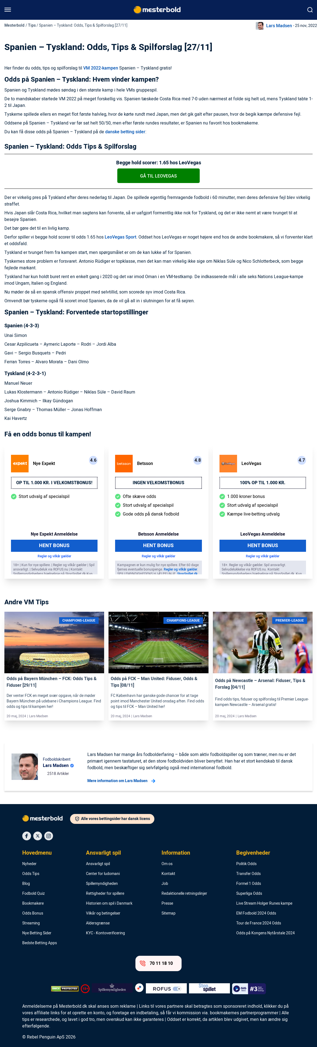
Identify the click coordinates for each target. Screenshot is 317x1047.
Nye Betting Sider (36, 933)
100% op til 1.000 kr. (262, 483)
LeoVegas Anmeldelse (262, 534)
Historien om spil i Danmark (109, 903)
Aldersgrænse (98, 923)
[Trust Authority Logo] (112, 988)
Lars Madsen (279, 26)
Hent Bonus (54, 545)
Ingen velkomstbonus (158, 483)
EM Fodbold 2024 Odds (256, 913)
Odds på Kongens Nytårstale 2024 (265, 933)
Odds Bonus (32, 913)
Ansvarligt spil (103, 853)
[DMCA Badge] (65, 988)
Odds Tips (30, 874)
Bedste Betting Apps (39, 943)
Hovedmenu (37, 853)
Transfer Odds (248, 874)
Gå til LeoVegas (158, 176)
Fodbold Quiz (33, 893)
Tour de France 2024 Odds (258, 923)
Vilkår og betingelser (103, 913)
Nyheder (29, 864)
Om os (167, 864)
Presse (167, 903)
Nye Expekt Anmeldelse (54, 534)
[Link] (54, 642)
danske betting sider (125, 132)
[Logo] (46, 819)
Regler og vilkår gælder (54, 556)
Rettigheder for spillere (105, 893)
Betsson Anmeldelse (158, 534)
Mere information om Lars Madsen (121, 781)
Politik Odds (246, 864)
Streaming (31, 923)
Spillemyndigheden (102, 884)
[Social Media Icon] (26, 836)
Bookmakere (33, 903)
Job (165, 884)
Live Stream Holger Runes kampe (264, 903)
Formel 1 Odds (248, 884)
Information (176, 853)
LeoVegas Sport (120, 237)
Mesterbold (14, 25)
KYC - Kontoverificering (105, 933)
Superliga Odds (249, 893)
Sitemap (169, 913)
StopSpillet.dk (187, 573)
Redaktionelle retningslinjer (184, 893)
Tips (32, 25)
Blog (26, 884)
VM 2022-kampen (100, 68)
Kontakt (168, 874)
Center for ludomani (103, 874)
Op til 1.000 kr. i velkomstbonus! (54, 483)
